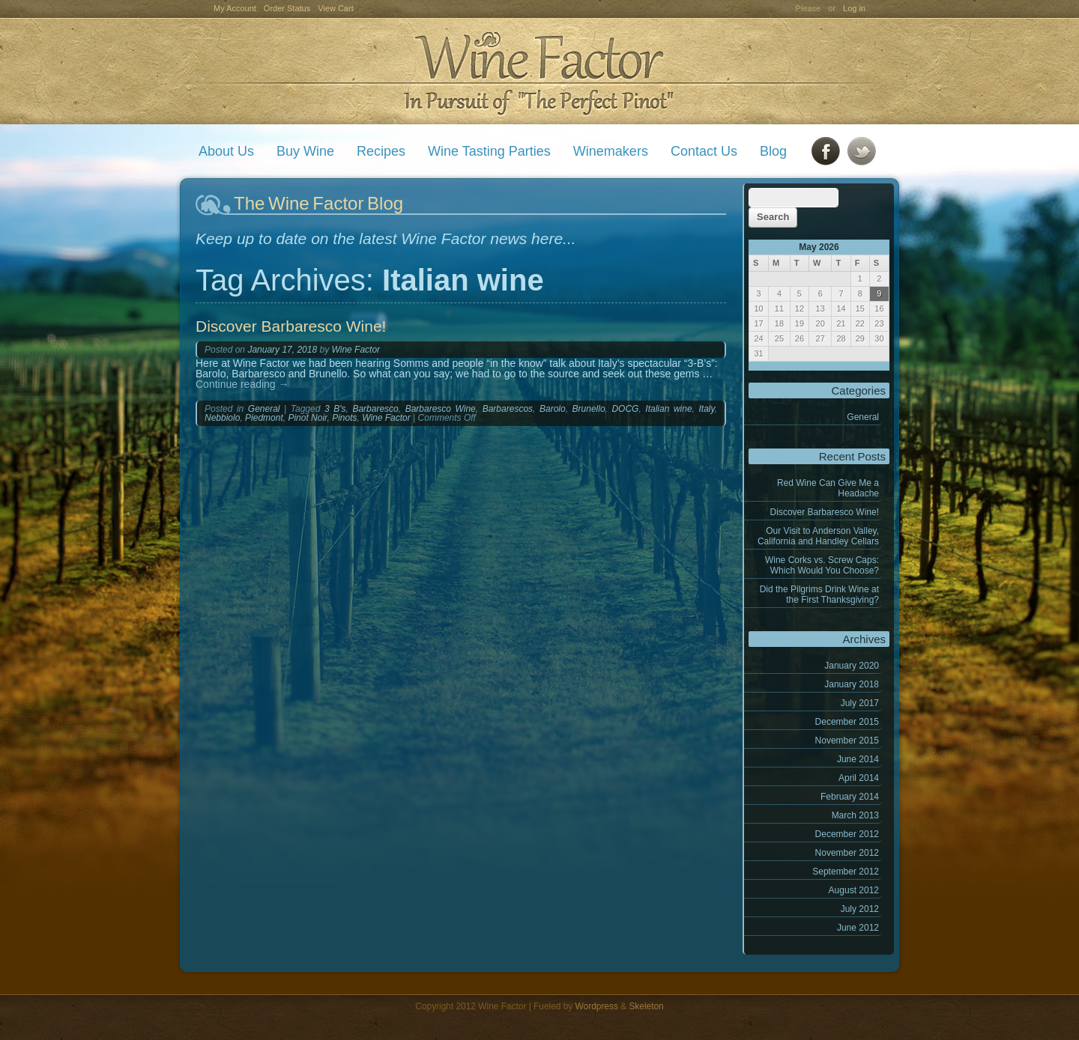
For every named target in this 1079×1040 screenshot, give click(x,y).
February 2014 (849, 796)
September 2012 (845, 871)
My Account (235, 8)
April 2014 (858, 778)
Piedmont (264, 418)
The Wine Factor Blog (318, 203)
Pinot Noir (307, 418)
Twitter (861, 151)
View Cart (335, 8)
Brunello (588, 409)
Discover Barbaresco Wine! (824, 512)
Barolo (553, 409)
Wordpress (596, 1006)
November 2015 (847, 740)
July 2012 (860, 909)
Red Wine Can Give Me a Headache (828, 488)
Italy (707, 409)
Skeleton (646, 1006)
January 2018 (851, 684)
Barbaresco (375, 409)
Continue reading (242, 384)
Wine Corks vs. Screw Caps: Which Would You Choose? (822, 565)
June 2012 (858, 927)
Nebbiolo (222, 418)
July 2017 (860, 703)
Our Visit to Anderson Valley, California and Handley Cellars (818, 536)
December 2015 (847, 722)
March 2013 (855, 815)
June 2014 (858, 759)
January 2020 (851, 665)
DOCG (624, 409)
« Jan (759, 366)
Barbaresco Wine (440, 409)
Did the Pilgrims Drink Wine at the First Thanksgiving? (819, 594)
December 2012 (847, 834)
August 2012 (854, 890)
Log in (854, 8)
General (863, 417)
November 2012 (847, 853)
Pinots (344, 418)
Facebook (825, 151)
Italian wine (668, 409)
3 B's (335, 409)
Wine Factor (538, 71)
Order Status (287, 8)
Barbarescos (508, 409)
